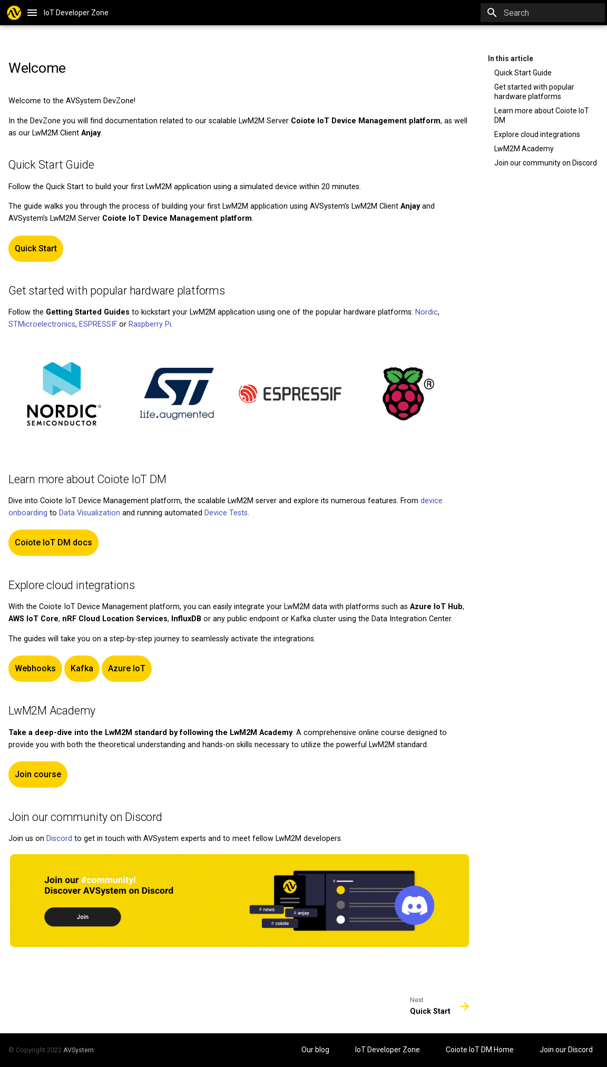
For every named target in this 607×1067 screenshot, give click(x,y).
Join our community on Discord (545, 163)
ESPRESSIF (98, 324)
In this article (510, 58)
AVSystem (78, 1050)
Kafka (82, 668)
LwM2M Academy (524, 148)
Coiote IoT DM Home (480, 1049)
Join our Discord (566, 1049)
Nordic (426, 312)
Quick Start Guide (523, 72)
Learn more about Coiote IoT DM (541, 115)
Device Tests (226, 512)
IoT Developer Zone (388, 1049)
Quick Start (36, 248)
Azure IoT (126, 668)
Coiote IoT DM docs (53, 542)
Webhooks (35, 668)
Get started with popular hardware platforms (534, 92)
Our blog (316, 1049)
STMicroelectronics (41, 324)
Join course (38, 774)
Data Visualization (89, 512)
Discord (59, 838)
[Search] (543, 12)
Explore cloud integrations (537, 134)
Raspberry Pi (150, 324)
